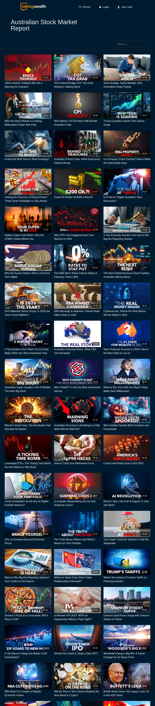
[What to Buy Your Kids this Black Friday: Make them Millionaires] (126, 389)
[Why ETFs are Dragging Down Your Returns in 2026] (77, 237)
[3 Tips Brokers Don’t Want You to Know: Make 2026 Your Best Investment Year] (28, 351)
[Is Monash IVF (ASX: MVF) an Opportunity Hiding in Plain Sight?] (77, 617)
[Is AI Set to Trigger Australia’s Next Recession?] (126, 199)
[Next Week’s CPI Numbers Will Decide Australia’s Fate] (77, 123)
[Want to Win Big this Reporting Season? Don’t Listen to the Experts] (28, 579)
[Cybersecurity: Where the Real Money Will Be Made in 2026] (126, 313)
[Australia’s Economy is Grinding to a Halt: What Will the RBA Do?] (77, 427)
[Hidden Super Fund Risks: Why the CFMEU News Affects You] (28, 237)
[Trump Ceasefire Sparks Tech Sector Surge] (126, 123)
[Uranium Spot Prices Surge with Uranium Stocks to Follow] (126, 617)
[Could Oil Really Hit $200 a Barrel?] (77, 197)
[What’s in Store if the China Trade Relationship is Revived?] (77, 579)
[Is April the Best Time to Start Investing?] (28, 159)
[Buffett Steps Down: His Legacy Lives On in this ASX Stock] (126, 693)
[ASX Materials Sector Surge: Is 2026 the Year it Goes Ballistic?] (28, 313)
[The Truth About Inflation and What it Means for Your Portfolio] (77, 541)
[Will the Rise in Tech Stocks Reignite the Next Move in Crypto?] (77, 693)
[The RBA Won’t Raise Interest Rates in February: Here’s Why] (77, 275)
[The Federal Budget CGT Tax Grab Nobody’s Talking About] (77, 85)
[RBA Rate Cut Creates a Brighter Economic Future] (28, 693)
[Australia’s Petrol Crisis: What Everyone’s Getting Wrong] (77, 161)
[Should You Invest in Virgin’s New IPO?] (77, 653)
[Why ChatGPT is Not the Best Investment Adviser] (77, 389)
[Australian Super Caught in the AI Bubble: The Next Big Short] (28, 389)
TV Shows (84, 6)
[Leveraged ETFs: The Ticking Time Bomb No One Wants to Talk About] (28, 465)
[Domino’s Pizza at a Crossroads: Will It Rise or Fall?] (28, 617)
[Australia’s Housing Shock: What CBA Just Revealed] (77, 351)
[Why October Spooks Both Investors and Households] (126, 427)
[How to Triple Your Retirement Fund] (77, 463)
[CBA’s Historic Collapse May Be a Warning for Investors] (28, 85)
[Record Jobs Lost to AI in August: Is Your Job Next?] (126, 503)
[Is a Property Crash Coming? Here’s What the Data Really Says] (126, 161)
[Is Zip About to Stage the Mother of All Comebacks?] (28, 655)
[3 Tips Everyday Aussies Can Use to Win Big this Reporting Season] (126, 237)
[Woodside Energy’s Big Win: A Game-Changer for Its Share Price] (126, 655)
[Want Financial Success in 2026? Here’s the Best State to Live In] (126, 351)
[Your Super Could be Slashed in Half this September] (126, 541)
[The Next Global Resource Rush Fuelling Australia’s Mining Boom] (126, 275)
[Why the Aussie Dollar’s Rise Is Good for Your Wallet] (28, 275)
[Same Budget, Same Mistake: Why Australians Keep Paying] (126, 85)
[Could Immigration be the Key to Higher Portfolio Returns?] (28, 503)
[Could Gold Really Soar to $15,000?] (126, 463)
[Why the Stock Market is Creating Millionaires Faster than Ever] (28, 123)
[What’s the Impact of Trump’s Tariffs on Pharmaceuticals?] (126, 579)
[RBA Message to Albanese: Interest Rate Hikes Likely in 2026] (77, 313)
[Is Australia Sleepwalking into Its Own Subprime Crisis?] (77, 503)
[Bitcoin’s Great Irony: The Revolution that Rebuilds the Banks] (28, 427)
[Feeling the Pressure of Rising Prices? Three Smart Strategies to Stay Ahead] (28, 199)
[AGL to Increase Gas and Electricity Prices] (28, 541)
